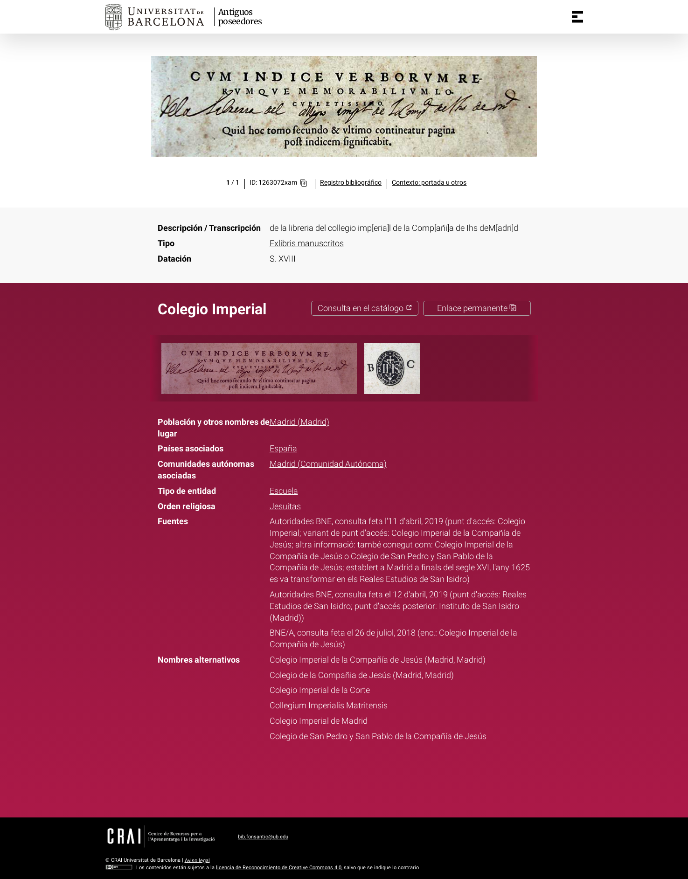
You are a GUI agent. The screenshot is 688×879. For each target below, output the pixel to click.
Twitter (337, 789)
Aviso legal (197, 860)
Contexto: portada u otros (429, 183)
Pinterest (361, 789)
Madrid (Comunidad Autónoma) (328, 464)
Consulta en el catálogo (365, 308)
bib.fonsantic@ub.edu (263, 837)
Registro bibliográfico (351, 183)
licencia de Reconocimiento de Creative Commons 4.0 (278, 868)
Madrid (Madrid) (299, 422)
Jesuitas (285, 506)
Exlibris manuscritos (307, 243)
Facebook (314, 789)
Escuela (284, 491)
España (283, 448)
